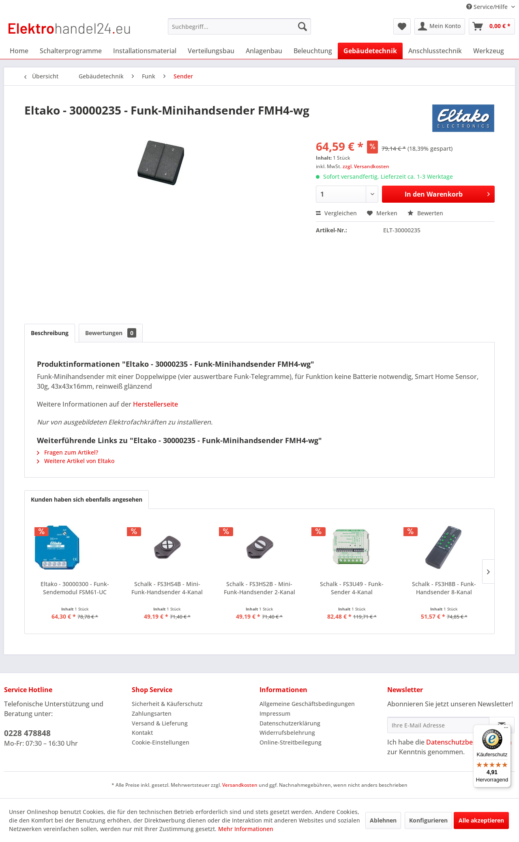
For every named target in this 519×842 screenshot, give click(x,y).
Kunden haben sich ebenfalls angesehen (86, 499)
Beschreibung (50, 333)
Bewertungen (110, 333)
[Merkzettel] (402, 26)
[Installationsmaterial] (144, 51)
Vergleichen (336, 213)
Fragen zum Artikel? (67, 452)
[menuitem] (239, 26)
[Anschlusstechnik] (435, 51)
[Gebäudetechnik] (370, 51)
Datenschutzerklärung (290, 723)
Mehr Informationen (245, 829)
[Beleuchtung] (313, 51)
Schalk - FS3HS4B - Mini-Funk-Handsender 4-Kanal (167, 588)
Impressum (275, 713)
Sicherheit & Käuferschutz (167, 704)
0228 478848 (27, 733)
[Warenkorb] (492, 26)
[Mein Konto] (439, 26)
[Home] (19, 51)
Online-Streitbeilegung (291, 742)
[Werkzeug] (489, 51)
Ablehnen (383, 820)
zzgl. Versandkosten (366, 166)
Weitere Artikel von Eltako (75, 461)
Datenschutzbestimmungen (469, 742)
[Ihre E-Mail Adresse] (438, 725)
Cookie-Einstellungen (160, 742)
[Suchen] (302, 26)
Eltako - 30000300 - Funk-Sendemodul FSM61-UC (75, 588)
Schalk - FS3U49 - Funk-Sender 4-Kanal (352, 588)
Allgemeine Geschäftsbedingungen (307, 704)
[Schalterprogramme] (70, 51)
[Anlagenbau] (264, 51)
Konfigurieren (428, 820)
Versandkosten (239, 784)
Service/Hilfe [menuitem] (487, 7)
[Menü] (506, 729)
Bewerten (425, 213)
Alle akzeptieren (481, 820)
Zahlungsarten (152, 713)
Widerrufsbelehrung (287, 732)
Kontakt (142, 732)
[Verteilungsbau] (211, 51)
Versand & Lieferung (160, 723)
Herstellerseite (155, 404)
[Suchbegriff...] (239, 26)
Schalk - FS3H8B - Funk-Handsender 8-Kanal (444, 588)
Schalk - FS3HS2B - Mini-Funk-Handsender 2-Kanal (259, 588)
